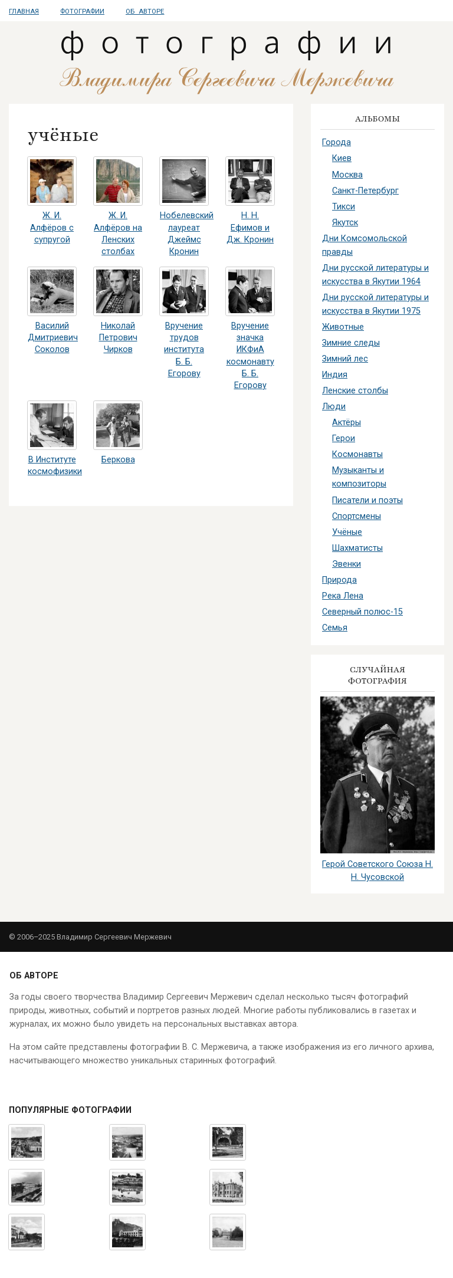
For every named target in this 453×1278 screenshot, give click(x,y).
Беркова (118, 460)
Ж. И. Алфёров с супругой (52, 227)
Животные (343, 327)
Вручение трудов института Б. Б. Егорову (184, 350)
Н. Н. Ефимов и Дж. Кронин (250, 227)
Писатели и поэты (367, 500)
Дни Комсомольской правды (364, 245)
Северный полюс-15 (362, 612)
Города (336, 142)
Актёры (346, 423)
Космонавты (357, 454)
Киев (342, 158)
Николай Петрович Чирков (118, 337)
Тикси (343, 207)
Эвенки (346, 564)
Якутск (345, 223)
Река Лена (342, 596)
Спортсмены (356, 516)
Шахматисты (357, 548)
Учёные (347, 532)
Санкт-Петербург (365, 191)
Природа (339, 580)
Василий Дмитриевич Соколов (53, 337)
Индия (334, 375)
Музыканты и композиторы (359, 477)
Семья (334, 628)
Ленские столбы (355, 391)
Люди (334, 407)
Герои (343, 438)
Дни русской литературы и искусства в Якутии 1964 (375, 275)
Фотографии (82, 11)
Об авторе (145, 11)
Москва (347, 175)
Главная (24, 11)
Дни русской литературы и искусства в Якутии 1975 (375, 304)
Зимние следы (351, 343)
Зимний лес (345, 359)
